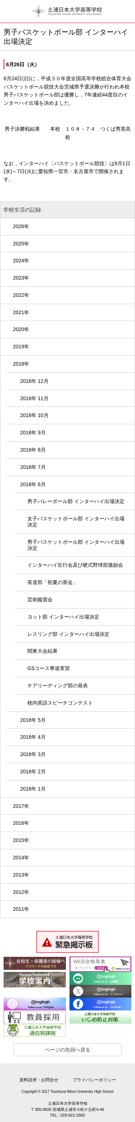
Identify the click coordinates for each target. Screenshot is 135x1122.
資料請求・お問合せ (38, 1079)
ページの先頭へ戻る (67, 1050)
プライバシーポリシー (94, 1079)
